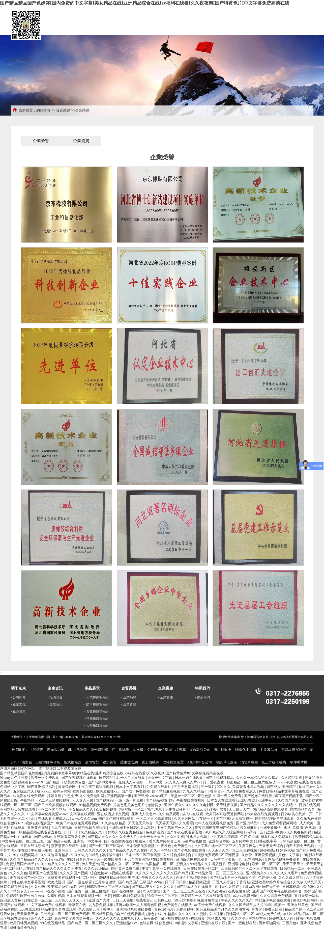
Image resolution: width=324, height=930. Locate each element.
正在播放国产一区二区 (28, 878)
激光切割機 (99, 750)
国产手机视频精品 (220, 778)
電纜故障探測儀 (293, 750)
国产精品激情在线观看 (270, 809)
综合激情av (99, 873)
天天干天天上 (293, 864)
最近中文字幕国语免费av (74, 918)
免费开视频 (185, 909)
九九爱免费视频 (101, 905)
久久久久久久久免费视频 (115, 918)
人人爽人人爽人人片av (183, 782)
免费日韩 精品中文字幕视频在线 (284, 791)
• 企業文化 (18, 704)
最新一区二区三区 (266, 864)
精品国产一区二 (132, 809)
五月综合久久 (24, 791)
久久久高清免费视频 (276, 896)
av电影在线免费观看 (29, 796)
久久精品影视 (292, 778)
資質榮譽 (63, 110)
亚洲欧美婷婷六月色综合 (271, 882)
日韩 (107, 896)
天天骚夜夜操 (227, 805)
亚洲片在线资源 (213, 923)
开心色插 (204, 796)
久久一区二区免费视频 (240, 850)
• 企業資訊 (55, 704)
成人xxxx (44, 791)
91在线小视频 (55, 891)
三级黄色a (290, 923)
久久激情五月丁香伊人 (96, 909)
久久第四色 (217, 891)
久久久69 (38, 887)
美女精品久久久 (81, 809)
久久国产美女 (289, 800)
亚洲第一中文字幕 (88, 841)
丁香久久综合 (223, 882)
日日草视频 (291, 887)
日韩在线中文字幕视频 (28, 882)
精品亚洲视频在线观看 (273, 900)
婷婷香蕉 (54, 796)
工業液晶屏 (269, 750)
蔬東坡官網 (129, 762)
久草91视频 (56, 896)
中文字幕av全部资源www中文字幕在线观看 (61, 814)
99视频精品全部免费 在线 (119, 878)
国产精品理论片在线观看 (275, 818)
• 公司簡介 (18, 697)
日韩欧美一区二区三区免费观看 (65, 914)
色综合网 (146, 923)
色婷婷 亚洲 (250, 837)
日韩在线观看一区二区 (201, 868)
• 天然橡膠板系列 (96, 725)
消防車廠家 (249, 762)
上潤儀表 (36, 750)
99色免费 (71, 796)
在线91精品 (292, 914)
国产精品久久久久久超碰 (129, 850)
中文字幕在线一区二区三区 (23, 841)
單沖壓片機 (298, 762)
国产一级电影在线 (242, 923)
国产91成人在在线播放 (194, 887)
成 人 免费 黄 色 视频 (300, 828)
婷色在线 (155, 914)
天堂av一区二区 (183, 796)
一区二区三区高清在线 (154, 818)
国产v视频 (154, 809)
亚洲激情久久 (257, 873)
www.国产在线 (62, 859)
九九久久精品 (194, 791)
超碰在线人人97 (281, 918)
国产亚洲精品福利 (41, 787)
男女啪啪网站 (270, 923)
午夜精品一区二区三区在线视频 (45, 800)
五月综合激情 (106, 882)
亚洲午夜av (267, 800)
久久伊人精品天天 (307, 882)
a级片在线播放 (195, 841)
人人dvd (214, 850)
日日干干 (71, 832)
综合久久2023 (42, 918)
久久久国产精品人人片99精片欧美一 (257, 905)
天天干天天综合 (271, 846)
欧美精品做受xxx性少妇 (66, 887)
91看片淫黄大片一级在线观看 (99, 859)
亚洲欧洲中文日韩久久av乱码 (132, 828)
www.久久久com (84, 818)
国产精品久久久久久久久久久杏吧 (267, 805)
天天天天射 (315, 864)
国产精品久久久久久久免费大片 (112, 837)
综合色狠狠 (164, 923)
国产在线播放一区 (126, 891)
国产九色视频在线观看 (116, 818)
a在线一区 (206, 818)
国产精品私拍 (157, 800)
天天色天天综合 (141, 823)
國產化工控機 (245, 750)
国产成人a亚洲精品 (282, 787)
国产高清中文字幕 (102, 782)
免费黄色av (183, 846)
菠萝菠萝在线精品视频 (69, 846)
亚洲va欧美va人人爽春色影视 (289, 832)
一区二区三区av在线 (18, 868)
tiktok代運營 (77, 750)
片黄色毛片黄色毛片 (129, 805)
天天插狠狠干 (242, 818)
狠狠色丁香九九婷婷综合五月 (158, 841)
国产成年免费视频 (136, 791)
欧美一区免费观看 (45, 778)
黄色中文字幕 (289, 855)
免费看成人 (248, 791)
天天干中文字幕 (160, 778)
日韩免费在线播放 (14, 887)
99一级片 (208, 787)
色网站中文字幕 (13, 787)
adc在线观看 (29, 909)
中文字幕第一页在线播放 (162, 868)
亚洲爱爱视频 (265, 855)
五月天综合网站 (307, 896)
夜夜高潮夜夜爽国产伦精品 (216, 828)
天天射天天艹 (240, 809)
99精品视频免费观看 (95, 805)
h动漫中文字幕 (187, 923)
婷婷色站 (287, 850)
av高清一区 (255, 832)
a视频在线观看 (122, 873)
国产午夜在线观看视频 (187, 800)
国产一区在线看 (80, 882)
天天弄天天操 (166, 823)
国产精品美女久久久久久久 (153, 887)
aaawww (36, 891)
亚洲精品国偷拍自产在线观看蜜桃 (119, 914)
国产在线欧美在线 (118, 841)
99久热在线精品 (114, 823)
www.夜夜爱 (287, 782)
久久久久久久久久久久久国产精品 (162, 873)
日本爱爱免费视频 (141, 846)
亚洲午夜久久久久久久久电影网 (189, 805)
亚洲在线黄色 (298, 905)
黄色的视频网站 (305, 900)
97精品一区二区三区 (163, 896)
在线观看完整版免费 (69, 837)
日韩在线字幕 (267, 841)
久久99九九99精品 (85, 855)
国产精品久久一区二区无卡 (122, 864)
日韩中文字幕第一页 (226, 859)
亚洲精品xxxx (127, 923)
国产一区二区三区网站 (107, 846)
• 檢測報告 (55, 697)
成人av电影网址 (245, 896)
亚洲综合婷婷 (220, 841)
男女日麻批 (249, 828)
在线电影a (144, 900)
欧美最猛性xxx (108, 791)
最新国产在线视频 (43, 873)
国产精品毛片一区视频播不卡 (233, 878)
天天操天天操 (28, 914)
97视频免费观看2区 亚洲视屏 (217, 855)
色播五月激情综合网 (192, 878)
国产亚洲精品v (248, 823)
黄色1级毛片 (164, 909)
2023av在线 (247, 800)
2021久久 (224, 787)
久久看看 (186, 823)
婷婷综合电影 (113, 855)
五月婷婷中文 (243, 841)
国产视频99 (104, 800)
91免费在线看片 (159, 787)
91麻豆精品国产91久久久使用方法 (223, 909)
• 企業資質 (128, 704)
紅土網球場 (120, 750)
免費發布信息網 (159, 750)
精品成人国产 (218, 918)
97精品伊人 (19, 891)
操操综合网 (67, 787)
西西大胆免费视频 (300, 846)
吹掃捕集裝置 (173, 762)
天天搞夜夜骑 (148, 918)
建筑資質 (110, 762)
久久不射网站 (185, 818)
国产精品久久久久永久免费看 (59, 868)
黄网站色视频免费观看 (282, 859)
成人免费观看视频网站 (279, 823)
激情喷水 (155, 805)
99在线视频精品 (53, 923)
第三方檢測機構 (273, 762)
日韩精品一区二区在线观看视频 (206, 896)
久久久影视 (175, 837)
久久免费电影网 (92, 796)
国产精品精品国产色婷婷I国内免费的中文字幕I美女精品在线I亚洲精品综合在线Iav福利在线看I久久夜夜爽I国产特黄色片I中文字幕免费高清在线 (144, 3)
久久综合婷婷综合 (177, 855)
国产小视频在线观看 (190, 850)
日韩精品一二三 (293, 868)
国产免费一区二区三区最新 (89, 891)
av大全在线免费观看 (263, 814)
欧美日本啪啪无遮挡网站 (225, 814)
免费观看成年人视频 (248, 787)
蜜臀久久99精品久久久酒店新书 (201, 864)
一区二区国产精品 (52, 809)
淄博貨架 (92, 762)
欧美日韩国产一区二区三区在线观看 (249, 868)
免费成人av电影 (131, 782)
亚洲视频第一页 (119, 796)
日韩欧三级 (163, 900)
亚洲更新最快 (271, 828)
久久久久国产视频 (74, 873)
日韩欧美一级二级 (38, 900)
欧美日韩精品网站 (309, 837)
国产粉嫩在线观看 (258, 796)
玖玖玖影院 (152, 891)
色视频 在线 (155, 832)
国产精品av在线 (59, 841)
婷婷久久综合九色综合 (126, 832)
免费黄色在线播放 (178, 905)
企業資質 (81, 141)
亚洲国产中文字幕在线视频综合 (277, 891)
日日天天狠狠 (123, 900)
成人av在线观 (193, 814)
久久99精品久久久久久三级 (58, 864)
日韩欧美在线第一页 (297, 814)
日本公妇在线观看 (189, 778)
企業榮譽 (41, 141)
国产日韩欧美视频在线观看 (56, 805)
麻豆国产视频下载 (289, 796)
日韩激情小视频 (22, 927)
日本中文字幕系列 (130, 787)
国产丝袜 (223, 818)
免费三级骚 (273, 909)
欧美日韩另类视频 (24, 923)
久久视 (231, 791)
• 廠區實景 (18, 711)
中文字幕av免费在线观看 (47, 905)
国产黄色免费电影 (125, 868)
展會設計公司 (200, 750)
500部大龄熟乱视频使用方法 (196, 900)
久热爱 (247, 855)
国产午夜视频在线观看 (80, 778)
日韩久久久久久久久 (90, 850)
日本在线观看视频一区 (84, 896)
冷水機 (138, 750)
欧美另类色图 (75, 782)
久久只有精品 (161, 850)
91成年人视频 (197, 837)
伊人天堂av (90, 864)
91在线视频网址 (26, 855)
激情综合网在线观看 (192, 859)
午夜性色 (164, 846)
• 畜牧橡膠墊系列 (96, 711)
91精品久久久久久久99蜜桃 (186, 914)
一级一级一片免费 (129, 800)
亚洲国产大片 (100, 900)
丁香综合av (216, 791)
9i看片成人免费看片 (277, 837)
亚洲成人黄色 (11, 900)
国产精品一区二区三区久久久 (90, 923)
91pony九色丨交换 (14, 778)
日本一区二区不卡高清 (143, 855)
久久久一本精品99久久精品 (258, 778)
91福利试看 (218, 809)
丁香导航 (243, 882)
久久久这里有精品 (55, 855)
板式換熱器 (72, 762)
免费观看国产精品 (20, 864)
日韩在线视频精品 (34, 846)
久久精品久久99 (93, 832)
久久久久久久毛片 (284, 873)
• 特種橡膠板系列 (96, 718)
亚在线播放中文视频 (113, 814)
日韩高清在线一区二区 (297, 841)
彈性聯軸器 (223, 750)
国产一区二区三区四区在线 (184, 891)
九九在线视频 (62, 828)
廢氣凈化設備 (226, 762)
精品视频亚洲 (200, 882)
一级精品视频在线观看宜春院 (39, 832)
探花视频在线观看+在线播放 (182, 918)
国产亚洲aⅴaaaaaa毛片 (151, 796)
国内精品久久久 (303, 809)
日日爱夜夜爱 (214, 782)
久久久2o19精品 (97, 868)
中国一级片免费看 (227, 796)
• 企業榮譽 (128, 697)
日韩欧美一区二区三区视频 (108, 887)
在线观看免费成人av (54, 818)
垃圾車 (180, 750)
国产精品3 (53, 782)
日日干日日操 (176, 882)
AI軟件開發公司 (199, 762)
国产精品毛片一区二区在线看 (122, 778)
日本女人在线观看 (221, 800)
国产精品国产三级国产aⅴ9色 (140, 882)
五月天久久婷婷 (227, 887)
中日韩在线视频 (308, 805)
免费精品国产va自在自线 (26, 896)
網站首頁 (43, 110)
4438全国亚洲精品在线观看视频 (149, 859)
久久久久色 (18, 873)
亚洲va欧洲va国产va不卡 (261, 887)
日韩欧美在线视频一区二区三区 (72, 878)
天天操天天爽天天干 (70, 900)
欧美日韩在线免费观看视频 (78, 823)
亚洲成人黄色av (144, 814)
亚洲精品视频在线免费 (134, 909)
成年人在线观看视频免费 (214, 823)
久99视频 (216, 914)
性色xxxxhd (198, 809)
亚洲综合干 (63, 850)
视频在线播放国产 (40, 823)
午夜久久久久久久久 (157, 878)
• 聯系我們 (202, 697)
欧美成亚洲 (56, 882)
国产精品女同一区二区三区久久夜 (218, 873)
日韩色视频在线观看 (90, 828)
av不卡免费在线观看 (210, 905)
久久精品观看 (169, 814)
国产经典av (43, 837)
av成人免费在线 (269, 914)
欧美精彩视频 (107, 809)
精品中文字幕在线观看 (59, 909)
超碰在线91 (269, 850)
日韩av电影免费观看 (129, 896)
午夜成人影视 (42, 850)
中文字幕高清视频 (224, 837)
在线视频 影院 (310, 782)
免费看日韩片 (176, 809)
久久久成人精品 (291, 878)
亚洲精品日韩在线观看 (18, 809)
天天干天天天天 (152, 837)
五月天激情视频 (186, 787)
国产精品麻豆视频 (166, 791)
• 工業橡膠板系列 (96, 697)
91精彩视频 (254, 859)
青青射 (257, 909)
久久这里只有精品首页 (249, 918)
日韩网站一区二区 (240, 914)
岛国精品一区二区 (160, 864)
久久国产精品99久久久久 (29, 859)
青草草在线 (77, 905)
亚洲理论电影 (239, 864)
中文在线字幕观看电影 (96, 787)
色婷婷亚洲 (267, 878)
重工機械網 (150, 762)
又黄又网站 (248, 846)
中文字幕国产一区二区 (175, 828)
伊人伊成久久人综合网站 (224, 832)
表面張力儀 (56, 750)
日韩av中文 (154, 782)
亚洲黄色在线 (38, 828)
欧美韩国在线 (83, 791)
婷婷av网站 (62, 791)
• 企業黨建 (165, 697)
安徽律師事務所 (48, 762)
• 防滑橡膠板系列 (96, 704)
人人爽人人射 (83, 800)
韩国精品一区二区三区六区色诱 (251, 782)
